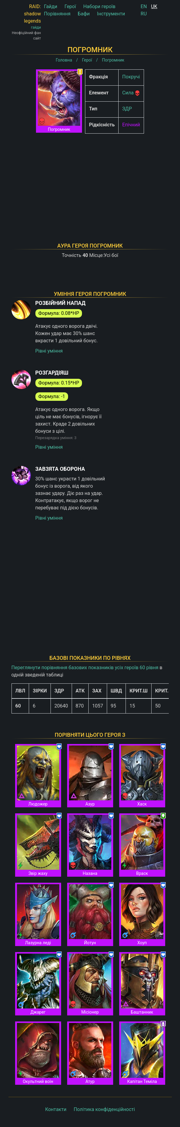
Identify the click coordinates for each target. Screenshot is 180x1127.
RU (144, 14)
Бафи (84, 14)
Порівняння (57, 14)
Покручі (131, 77)
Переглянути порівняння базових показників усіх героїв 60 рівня (85, 667)
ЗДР (127, 109)
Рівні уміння (49, 351)
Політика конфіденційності (104, 1109)
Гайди (50, 6)
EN (144, 6)
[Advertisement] (90, 180)
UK (154, 6)
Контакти (55, 1109)
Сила (128, 93)
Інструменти (111, 14)
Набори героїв (99, 6)
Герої (70, 6)
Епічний (131, 125)
